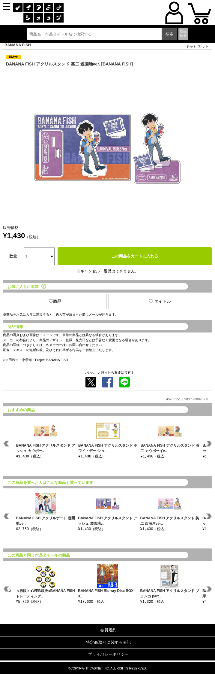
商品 (55, 301)
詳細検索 (183, 34)
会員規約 (108, 630)
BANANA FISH (17, 45)
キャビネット (197, 46)
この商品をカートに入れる (134, 256)
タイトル (160, 301)
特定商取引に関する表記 (108, 642)
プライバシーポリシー (108, 654)
